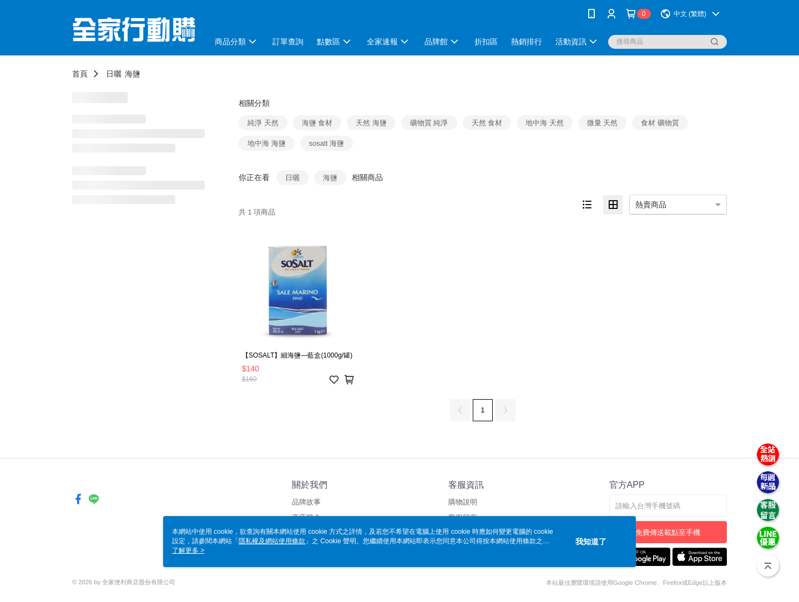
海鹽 (132, 73)
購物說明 (462, 502)
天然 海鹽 (371, 123)
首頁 (80, 73)
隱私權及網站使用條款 (272, 541)
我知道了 (590, 541)
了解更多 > (188, 550)
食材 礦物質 (660, 123)
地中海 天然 (544, 123)
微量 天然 (602, 123)
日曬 (114, 73)
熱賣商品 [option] (650, 204)
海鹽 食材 (317, 123)
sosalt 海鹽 (327, 143)
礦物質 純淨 (429, 123)
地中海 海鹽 (266, 143)
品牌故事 (306, 502)
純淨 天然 (263, 123)
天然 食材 (487, 123)
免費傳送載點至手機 (667, 532)
